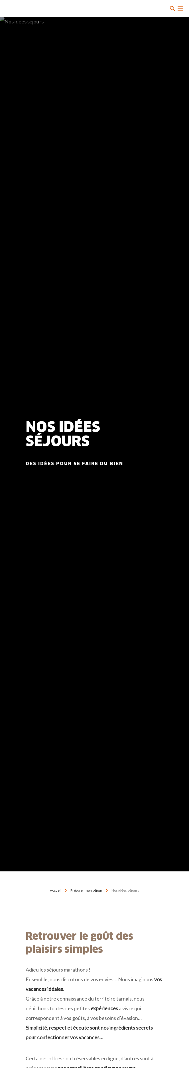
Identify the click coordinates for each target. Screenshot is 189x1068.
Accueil (55, 890)
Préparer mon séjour (86, 890)
